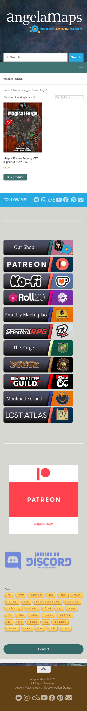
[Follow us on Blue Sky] (51, 199)
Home (6, 90)
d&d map (12, 628)
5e (9, 622)
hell (10, 595)
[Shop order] (69, 97)
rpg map (12, 601)
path (26, 601)
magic (72, 608)
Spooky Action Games (58, 687)
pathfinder (36, 595)
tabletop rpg (14, 608)
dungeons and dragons (48, 601)
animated (32, 608)
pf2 (46, 622)
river (21, 595)
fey (59, 608)
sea (20, 622)
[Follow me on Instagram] (43, 199)
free (40, 628)
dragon (33, 622)
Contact (43, 649)
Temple (49, 615)
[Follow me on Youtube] (58, 199)
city (9, 615)
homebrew (60, 622)
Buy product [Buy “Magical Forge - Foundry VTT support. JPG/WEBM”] (15, 177)
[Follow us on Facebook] (66, 199)
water (27, 628)
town (63, 595)
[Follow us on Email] (81, 199)
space (34, 615)
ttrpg (21, 615)
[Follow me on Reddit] (36, 199)
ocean (66, 628)
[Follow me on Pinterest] (73, 199)
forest (48, 608)
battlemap (65, 615)
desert (77, 595)
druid (52, 628)
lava (51, 595)
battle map (73, 601)
